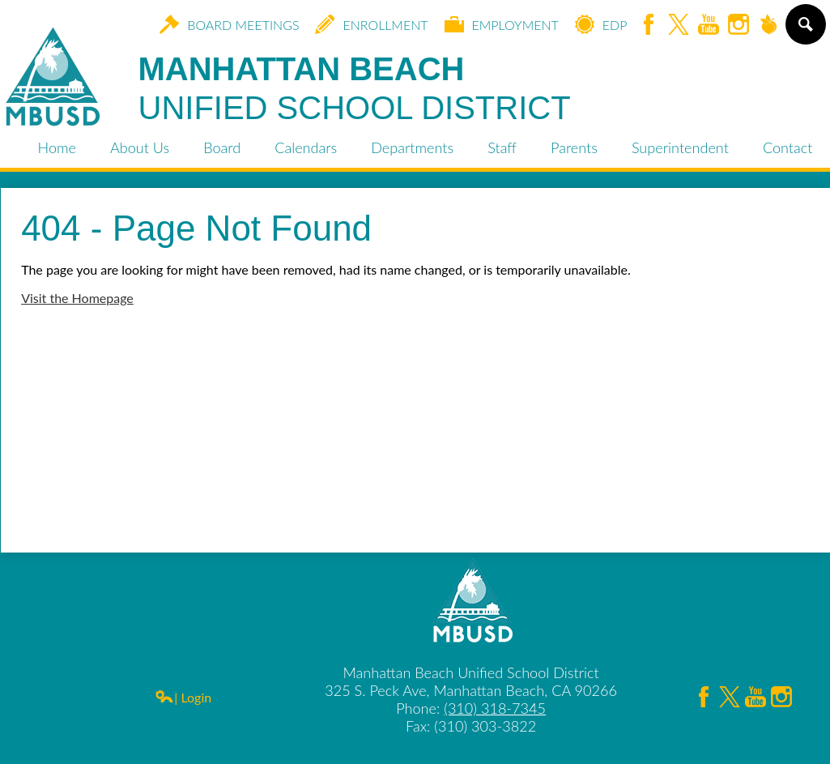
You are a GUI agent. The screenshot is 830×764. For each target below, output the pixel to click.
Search (804, 31)
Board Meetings (229, 24)
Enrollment (371, 24)
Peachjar (768, 25)
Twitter (679, 25)
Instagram (738, 25)
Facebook (649, 25)
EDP (601, 24)
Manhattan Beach (354, 89)
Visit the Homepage (77, 297)
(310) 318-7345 (495, 708)
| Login (183, 697)
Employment (502, 24)
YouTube (708, 25)
